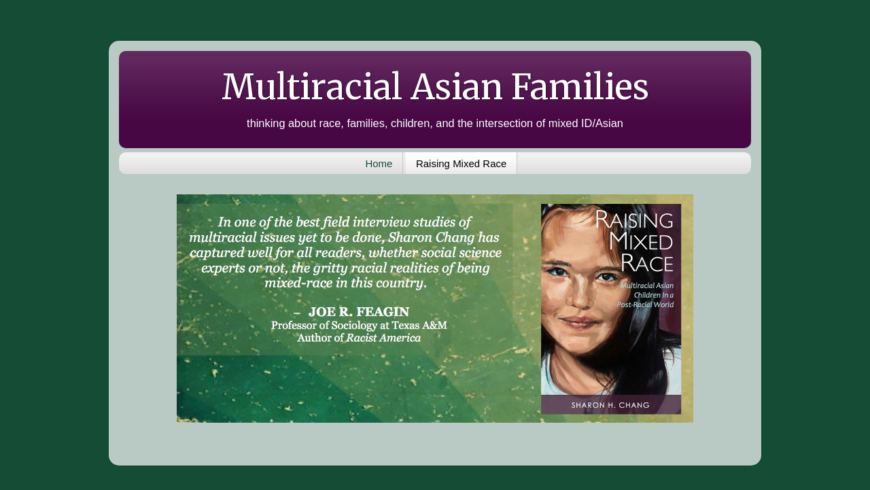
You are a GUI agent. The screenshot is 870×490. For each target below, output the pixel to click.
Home (378, 163)
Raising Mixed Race (461, 163)
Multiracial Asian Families (435, 87)
